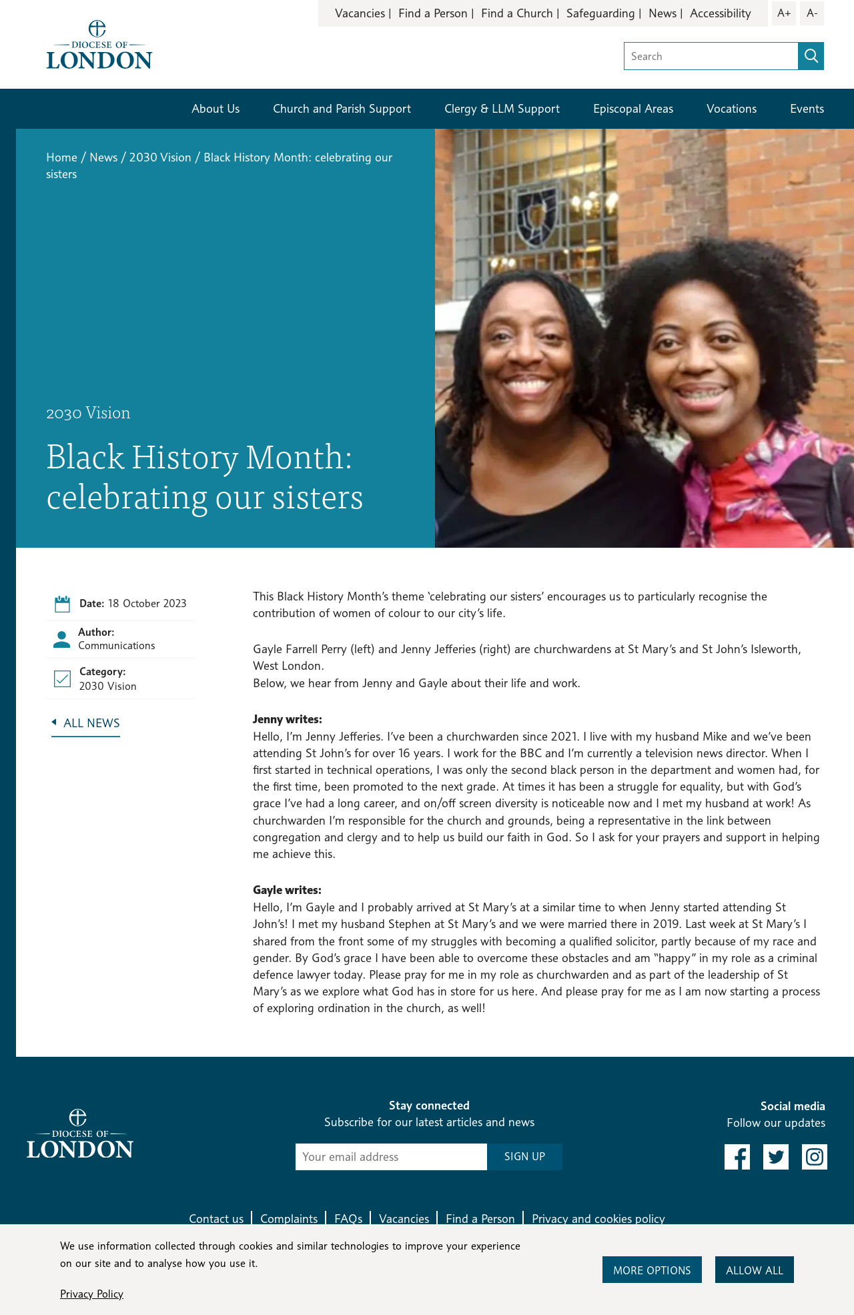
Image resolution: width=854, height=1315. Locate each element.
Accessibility (720, 13)
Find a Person (433, 13)
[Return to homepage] (99, 43)
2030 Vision (160, 157)
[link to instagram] (814, 1157)
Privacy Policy (91, 1294)
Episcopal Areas (633, 108)
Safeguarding (600, 13)
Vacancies (360, 13)
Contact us (216, 1219)
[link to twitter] (776, 1157)
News (663, 13)
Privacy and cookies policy (598, 1219)
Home (61, 157)
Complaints (289, 1219)
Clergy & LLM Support (502, 108)
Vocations (732, 108)
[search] (811, 56)
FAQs (348, 1219)
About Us (215, 108)
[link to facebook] (737, 1157)
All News (91, 723)
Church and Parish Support (342, 108)
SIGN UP (524, 1156)
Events (807, 108)
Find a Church (517, 13)
